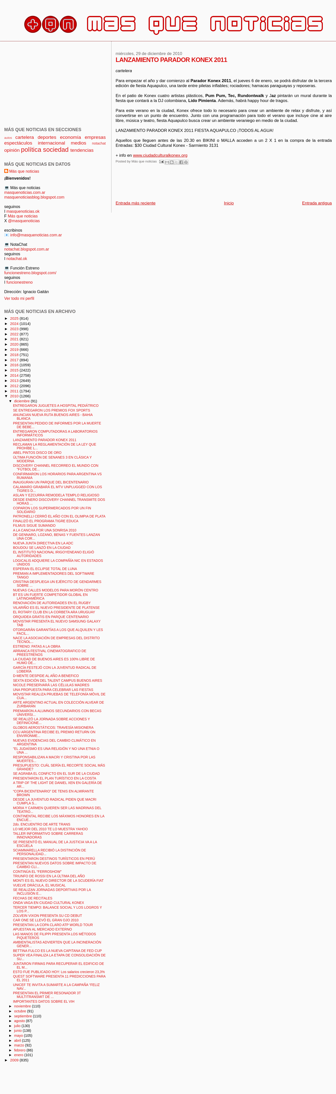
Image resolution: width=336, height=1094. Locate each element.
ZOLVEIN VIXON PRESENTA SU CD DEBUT (47, 916)
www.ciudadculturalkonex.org (160, 155)
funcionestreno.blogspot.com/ (30, 272)
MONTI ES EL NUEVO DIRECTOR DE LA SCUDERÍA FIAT (58, 881)
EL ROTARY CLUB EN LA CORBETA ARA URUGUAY (54, 612)
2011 (14, 391)
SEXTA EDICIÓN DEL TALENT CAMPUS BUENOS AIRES (57, 680)
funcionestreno (19, 282)
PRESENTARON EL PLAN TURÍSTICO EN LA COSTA (54, 778)
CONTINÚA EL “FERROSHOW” (37, 872)
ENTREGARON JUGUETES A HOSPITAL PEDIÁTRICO (56, 406)
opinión (12, 150)
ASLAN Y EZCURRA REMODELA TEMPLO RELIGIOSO (56, 495)
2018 (14, 355)
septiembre (23, 1016)
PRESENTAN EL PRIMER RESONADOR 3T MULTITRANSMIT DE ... (47, 995)
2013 (14, 380)
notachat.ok (16, 258)
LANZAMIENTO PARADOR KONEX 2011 (44, 440)
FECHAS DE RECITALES (32, 898)
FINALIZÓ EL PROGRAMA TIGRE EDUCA (45, 521)
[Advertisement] (206, 184)
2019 (14, 349)
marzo (19, 1045)
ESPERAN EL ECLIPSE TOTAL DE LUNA (45, 569)
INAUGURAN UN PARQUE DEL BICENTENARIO (51, 482)
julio (18, 1026)
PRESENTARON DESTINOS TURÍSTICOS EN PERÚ (54, 859)
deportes (47, 137)
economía (70, 137)
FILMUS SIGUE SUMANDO (34, 525)
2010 (14, 396)
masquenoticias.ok (23, 211)
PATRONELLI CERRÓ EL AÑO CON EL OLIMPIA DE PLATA (59, 516)
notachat (99, 143)
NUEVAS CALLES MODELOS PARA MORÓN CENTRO (55, 590)
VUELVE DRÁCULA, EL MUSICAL (39, 885)
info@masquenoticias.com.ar (36, 235)
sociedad (56, 149)
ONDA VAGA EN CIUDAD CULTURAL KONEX (48, 903)
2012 (14, 386)
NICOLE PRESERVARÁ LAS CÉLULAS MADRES (51, 685)
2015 (14, 370)
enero (19, 1055)
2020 (14, 344)
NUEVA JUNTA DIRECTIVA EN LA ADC (43, 543)
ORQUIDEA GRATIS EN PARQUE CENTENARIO (51, 617)
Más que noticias (24, 171)
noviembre (23, 1006)
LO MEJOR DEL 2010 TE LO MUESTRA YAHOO (50, 829)
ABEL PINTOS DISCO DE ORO (37, 453)
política (31, 149)
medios (78, 143)
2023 (14, 329)
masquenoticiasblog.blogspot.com (34, 197)
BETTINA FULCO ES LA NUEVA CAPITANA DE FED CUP (57, 951)
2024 (14, 323)
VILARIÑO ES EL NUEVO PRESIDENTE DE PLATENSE (56, 608)
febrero (20, 1050)
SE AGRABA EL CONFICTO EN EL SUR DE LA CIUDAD (56, 774)
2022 (14, 334)
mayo (19, 1036)
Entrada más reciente (135, 203)
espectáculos (18, 143)
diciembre (22, 401)
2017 (14, 360)
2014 (14, 375)
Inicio (229, 203)
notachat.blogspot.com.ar (26, 249)
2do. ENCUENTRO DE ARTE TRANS (41, 824)
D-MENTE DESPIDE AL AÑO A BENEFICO (46, 676)
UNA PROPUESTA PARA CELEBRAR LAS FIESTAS (53, 690)
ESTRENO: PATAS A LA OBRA (36, 646)
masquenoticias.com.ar (24, 192)
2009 (14, 1060)
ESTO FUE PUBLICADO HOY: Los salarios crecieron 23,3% (59, 972)
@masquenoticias (24, 220)
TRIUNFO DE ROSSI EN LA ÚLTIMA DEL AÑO (49, 876)
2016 (14, 365)
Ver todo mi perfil (19, 298)
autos (8, 138)
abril (18, 1040)
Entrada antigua (317, 203)
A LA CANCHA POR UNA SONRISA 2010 (44, 530)
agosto (20, 1021)
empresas (95, 137)
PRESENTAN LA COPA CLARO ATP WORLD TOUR (53, 925)
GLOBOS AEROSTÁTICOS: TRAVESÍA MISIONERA (53, 727)
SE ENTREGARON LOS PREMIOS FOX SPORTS (51, 410)
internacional (51, 143)
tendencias (82, 150)
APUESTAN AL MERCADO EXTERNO (42, 929)
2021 (14, 339)
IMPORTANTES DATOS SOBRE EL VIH (43, 1001)
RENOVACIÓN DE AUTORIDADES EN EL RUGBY (52, 603)
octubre (20, 1011)
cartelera (24, 137)
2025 (14, 318)
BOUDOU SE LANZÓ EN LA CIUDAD (42, 548)
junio (18, 1031)
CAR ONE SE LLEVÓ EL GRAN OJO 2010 (45, 920)
